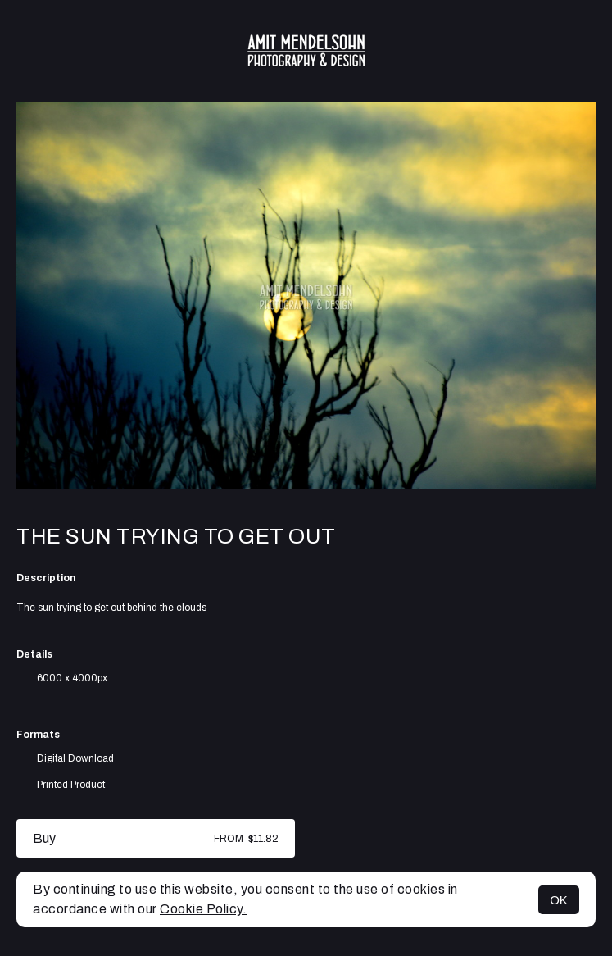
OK (559, 900)
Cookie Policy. (203, 909)
